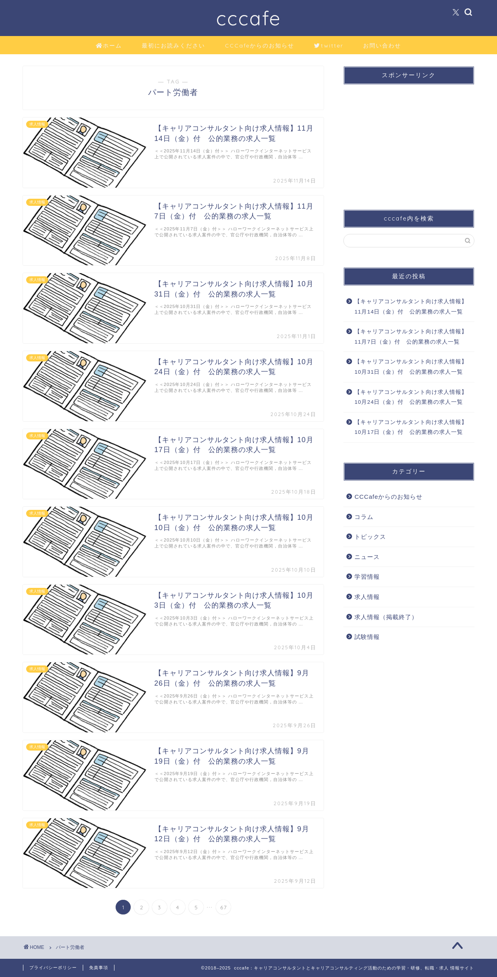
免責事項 (98, 967)
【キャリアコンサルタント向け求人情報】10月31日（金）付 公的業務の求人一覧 (410, 367)
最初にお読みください (173, 45)
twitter (328, 46)
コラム (363, 516)
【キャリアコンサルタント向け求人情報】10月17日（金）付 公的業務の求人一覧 (410, 427)
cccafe (248, 18)
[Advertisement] (408, 140)
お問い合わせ (382, 45)
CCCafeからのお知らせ (259, 45)
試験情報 (367, 636)
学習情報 (367, 576)
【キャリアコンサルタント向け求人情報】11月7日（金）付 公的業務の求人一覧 (410, 337)
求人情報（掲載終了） (386, 617)
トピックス (370, 536)
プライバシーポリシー (53, 967)
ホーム (109, 46)
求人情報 (367, 596)
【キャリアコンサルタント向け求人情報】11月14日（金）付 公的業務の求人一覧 (410, 306)
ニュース (367, 556)
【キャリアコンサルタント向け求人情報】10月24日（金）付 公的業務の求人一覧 (410, 397)
